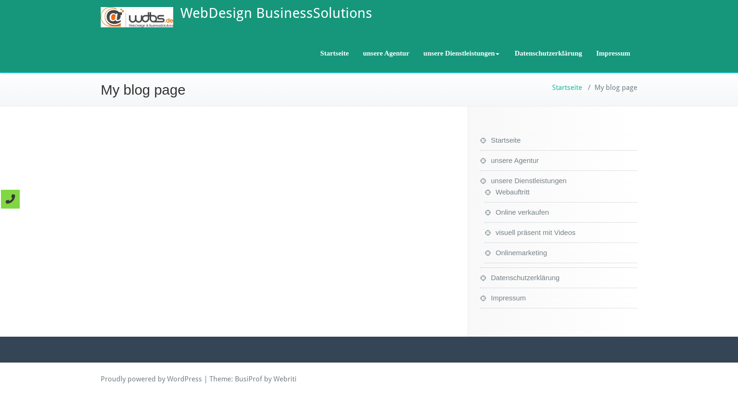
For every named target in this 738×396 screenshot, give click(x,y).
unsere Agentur (386, 53)
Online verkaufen (522, 212)
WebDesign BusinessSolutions (276, 13)
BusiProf (248, 379)
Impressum (613, 53)
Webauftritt (512, 192)
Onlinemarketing (521, 253)
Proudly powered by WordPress (151, 379)
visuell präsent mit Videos (536, 232)
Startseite (334, 53)
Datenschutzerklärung (548, 53)
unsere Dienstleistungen (462, 53)
